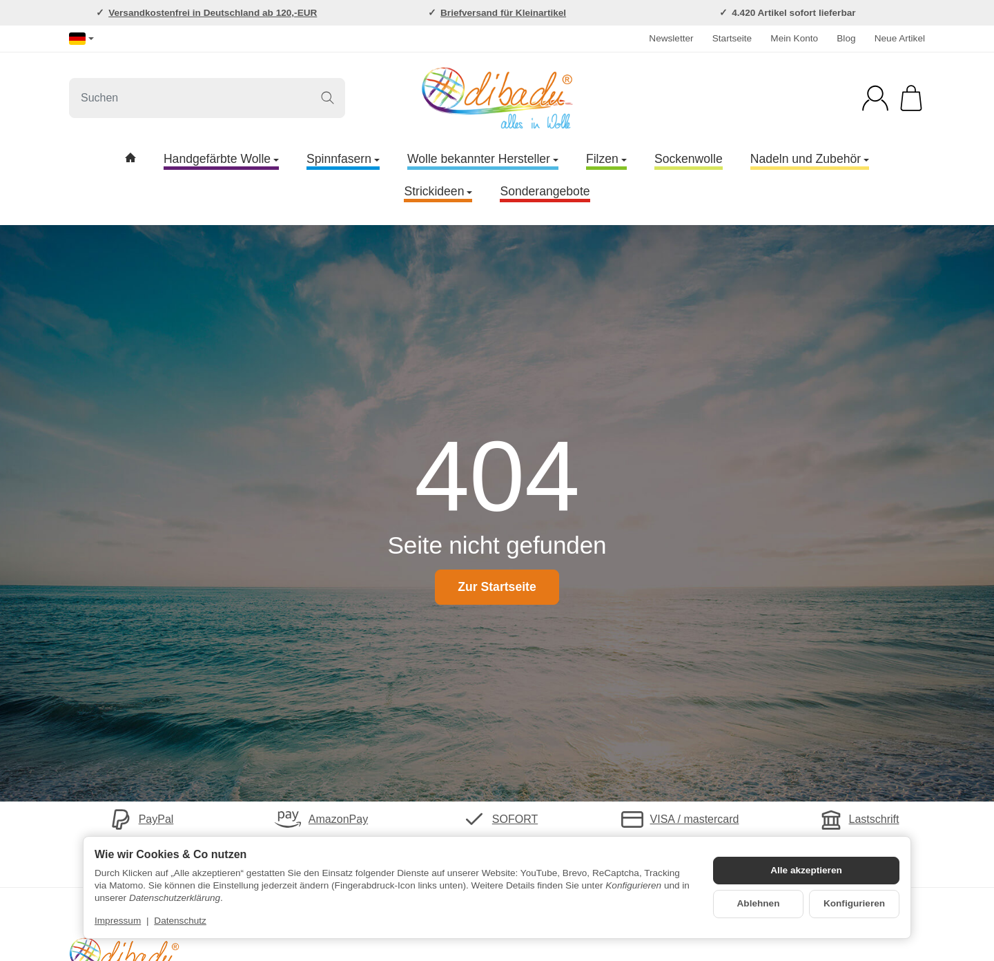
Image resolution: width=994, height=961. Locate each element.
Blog (846, 38)
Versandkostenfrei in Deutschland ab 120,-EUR (212, 13)
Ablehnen (758, 903)
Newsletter (671, 38)
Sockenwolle (688, 159)
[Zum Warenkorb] (911, 98)
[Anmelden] (875, 98)
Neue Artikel (900, 38)
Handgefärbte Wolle (221, 159)
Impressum (118, 920)
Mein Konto (794, 38)
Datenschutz (180, 920)
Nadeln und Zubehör (809, 159)
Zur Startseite (497, 587)
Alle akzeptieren (806, 870)
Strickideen (438, 191)
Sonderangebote (544, 191)
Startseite (732, 38)
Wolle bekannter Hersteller (482, 159)
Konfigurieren (854, 903)
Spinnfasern (343, 159)
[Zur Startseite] (497, 98)
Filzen (606, 159)
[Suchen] (207, 98)
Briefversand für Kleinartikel (503, 13)
